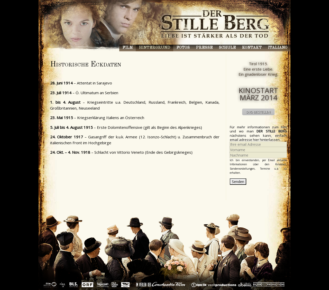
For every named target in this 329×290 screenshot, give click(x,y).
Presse (204, 48)
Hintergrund (154, 48)
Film (127, 48)
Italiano (277, 48)
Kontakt (252, 48)
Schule (227, 48)
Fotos (183, 48)
